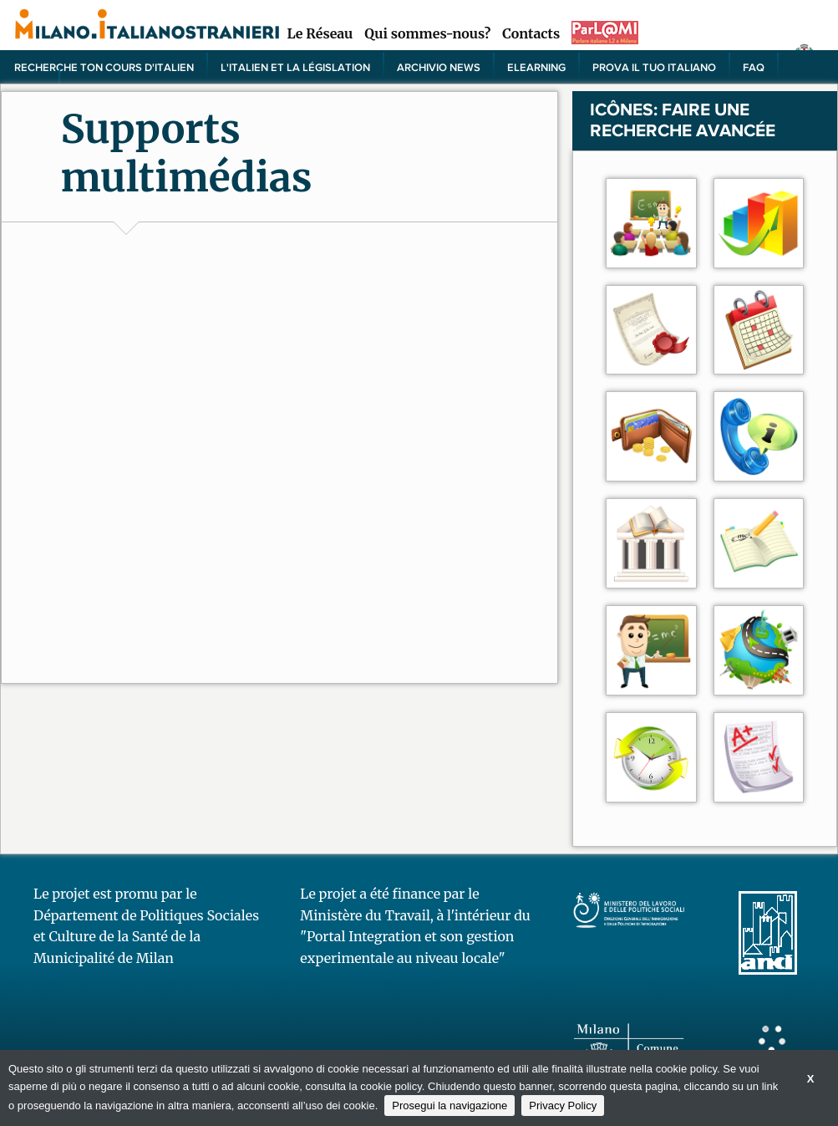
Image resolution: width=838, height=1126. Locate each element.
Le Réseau (320, 33)
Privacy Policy (563, 1105)
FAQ (753, 67)
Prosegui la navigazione (449, 1105)
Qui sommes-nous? (427, 33)
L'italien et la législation (295, 67)
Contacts (531, 33)
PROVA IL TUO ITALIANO (654, 67)
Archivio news (438, 67)
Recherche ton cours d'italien (104, 67)
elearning (536, 67)
